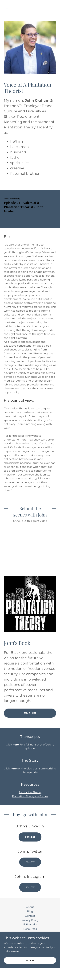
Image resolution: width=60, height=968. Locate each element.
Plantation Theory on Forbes (30, 796)
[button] (8, 7)
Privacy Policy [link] (30, 920)
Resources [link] (30, 928)
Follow (30, 862)
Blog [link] (30, 911)
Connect (30, 837)
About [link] (30, 907)
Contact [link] (30, 915)
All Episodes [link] (30, 924)
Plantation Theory (30, 792)
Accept (30, 960)
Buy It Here (30, 713)
